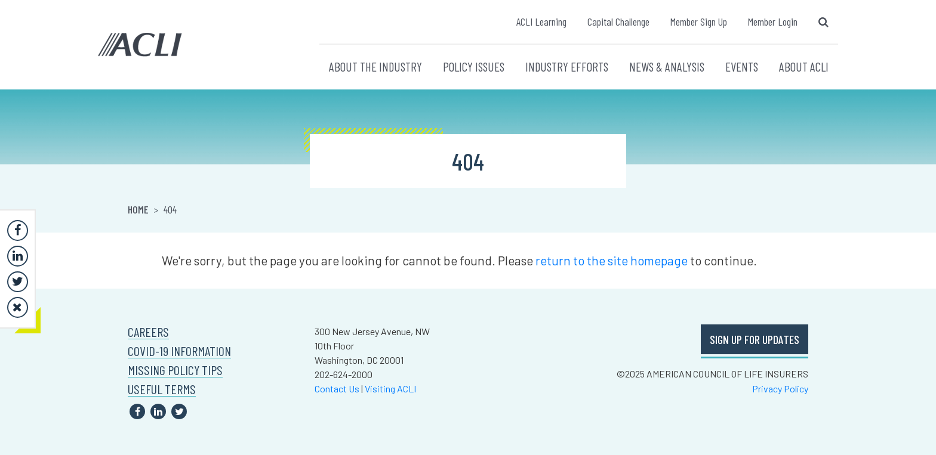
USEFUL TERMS (162, 389)
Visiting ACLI (390, 388)
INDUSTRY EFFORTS (566, 66)
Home (138, 209)
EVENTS (741, 66)
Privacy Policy (780, 388)
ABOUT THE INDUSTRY (375, 66)
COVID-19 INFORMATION (179, 350)
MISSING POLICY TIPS (175, 370)
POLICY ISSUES (473, 66)
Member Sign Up (698, 21)
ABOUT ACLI (804, 66)
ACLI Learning (541, 21)
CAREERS (148, 331)
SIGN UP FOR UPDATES (754, 339)
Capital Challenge (618, 21)
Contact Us (337, 388)
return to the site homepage (611, 260)
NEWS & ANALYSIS (666, 66)
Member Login (773, 21)
